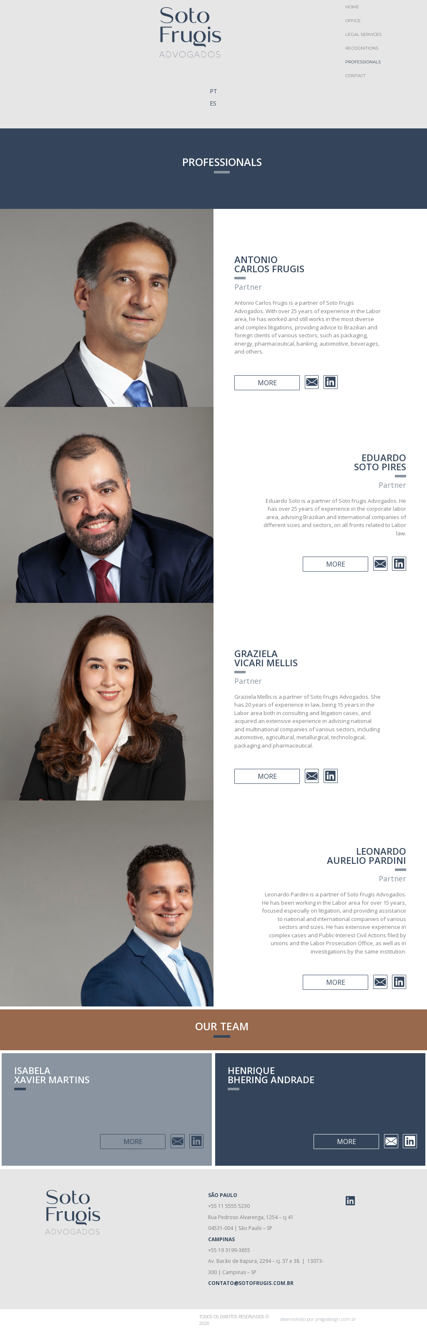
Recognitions (361, 48)
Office (353, 20)
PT (213, 91)
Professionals (363, 62)
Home (352, 7)
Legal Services (363, 34)
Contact (355, 75)
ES (213, 103)
